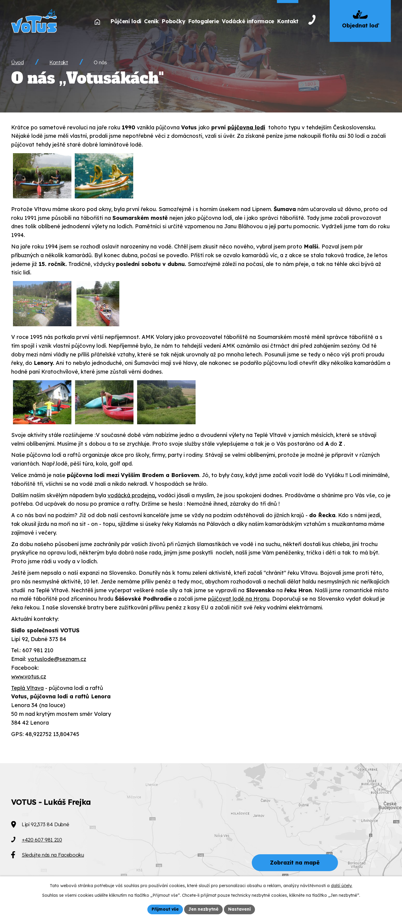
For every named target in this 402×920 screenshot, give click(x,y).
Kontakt (58, 62)
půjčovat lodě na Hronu (238, 598)
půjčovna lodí (246, 127)
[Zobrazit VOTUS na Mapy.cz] (201, 841)
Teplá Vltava (27, 687)
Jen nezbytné (203, 909)
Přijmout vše (165, 909)
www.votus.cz (28, 676)
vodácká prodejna (131, 495)
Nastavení (239, 909)
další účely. (341, 885)
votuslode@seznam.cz (57, 659)
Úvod (17, 62)
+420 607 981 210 (42, 839)
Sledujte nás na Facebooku (53, 855)
